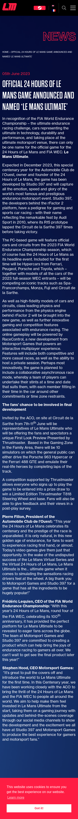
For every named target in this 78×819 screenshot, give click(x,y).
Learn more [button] (15, 797)
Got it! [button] (39, 808)
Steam (39, 8)
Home (5, 52)
